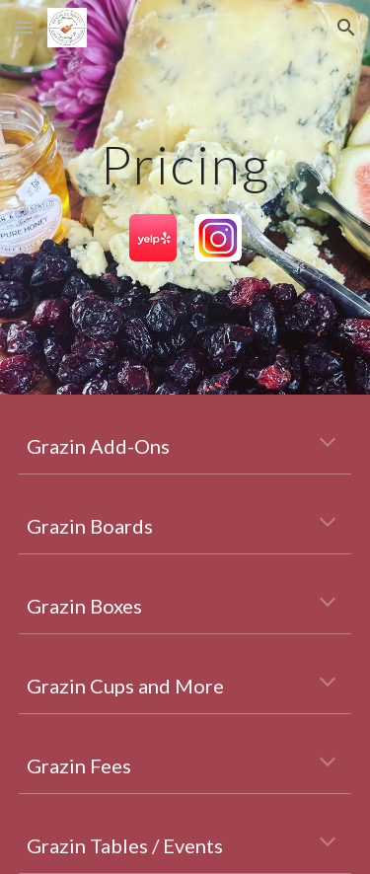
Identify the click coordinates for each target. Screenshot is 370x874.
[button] (23, 27)
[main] (185, 164)
